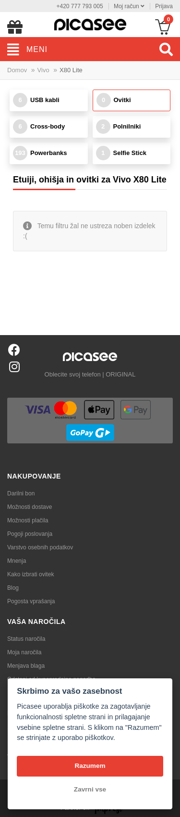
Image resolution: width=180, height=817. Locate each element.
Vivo (43, 70)
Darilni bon (21, 493)
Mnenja (16, 561)
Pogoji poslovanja (29, 534)
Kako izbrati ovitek (30, 574)
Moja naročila (24, 652)
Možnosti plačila (27, 520)
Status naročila (26, 638)
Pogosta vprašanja (31, 601)
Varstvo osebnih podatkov (40, 547)
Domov (17, 70)
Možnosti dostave (29, 507)
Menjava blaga (26, 665)
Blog (13, 587)
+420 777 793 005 (79, 6)
